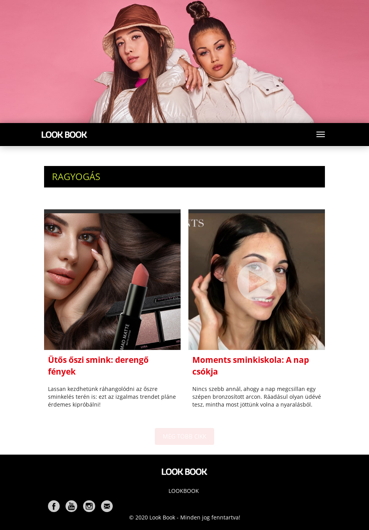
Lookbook (184, 490)
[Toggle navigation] (320, 134)
